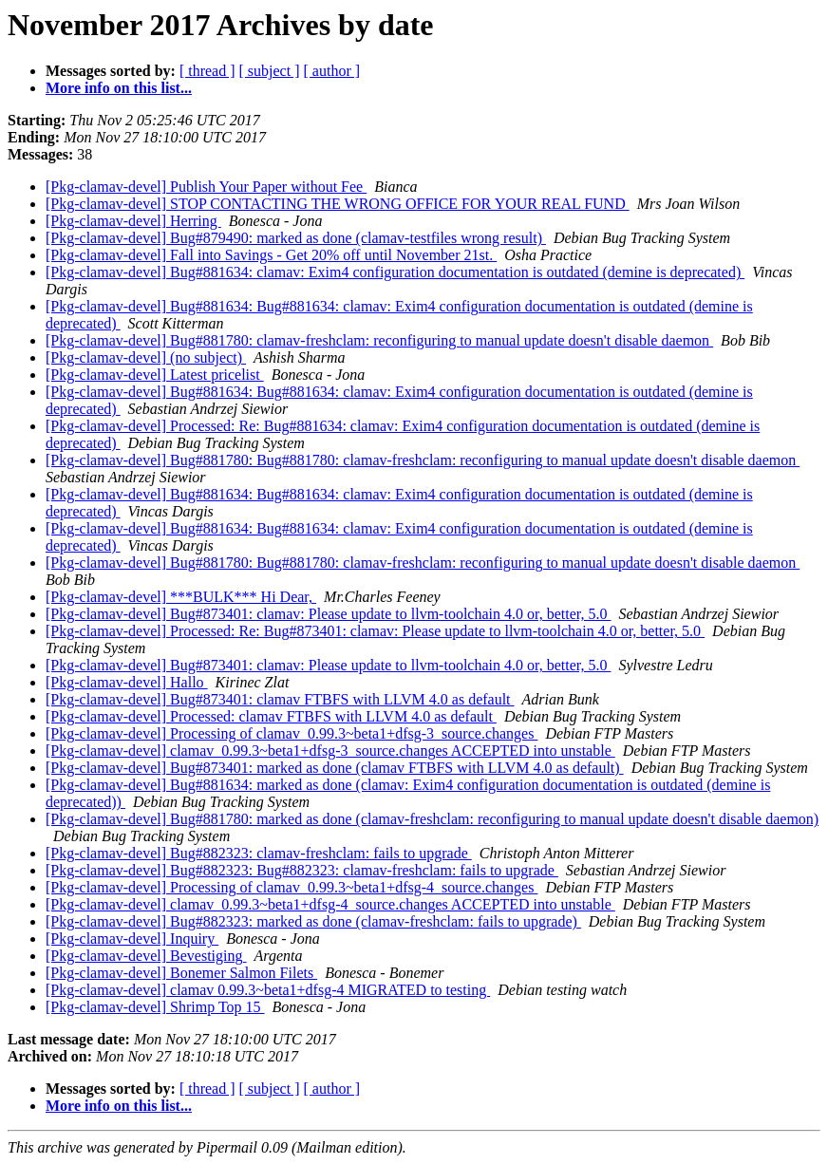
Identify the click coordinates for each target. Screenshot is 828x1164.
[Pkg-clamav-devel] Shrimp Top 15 (155, 1007)
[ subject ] (269, 71)
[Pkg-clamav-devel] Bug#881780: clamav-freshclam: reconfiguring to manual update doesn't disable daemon (379, 340)
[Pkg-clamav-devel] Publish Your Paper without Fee (206, 186)
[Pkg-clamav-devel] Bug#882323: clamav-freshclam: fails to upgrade (259, 853)
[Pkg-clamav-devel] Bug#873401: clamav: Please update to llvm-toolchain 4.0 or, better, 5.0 (328, 614)
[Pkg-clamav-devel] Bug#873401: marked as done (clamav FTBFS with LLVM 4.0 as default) (335, 768)
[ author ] (332, 71)
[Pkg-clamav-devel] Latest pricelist (155, 374)
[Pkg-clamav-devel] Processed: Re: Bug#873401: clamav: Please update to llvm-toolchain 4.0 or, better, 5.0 (375, 631)
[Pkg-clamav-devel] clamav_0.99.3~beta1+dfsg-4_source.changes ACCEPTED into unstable (330, 904)
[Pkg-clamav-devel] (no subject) (146, 357)
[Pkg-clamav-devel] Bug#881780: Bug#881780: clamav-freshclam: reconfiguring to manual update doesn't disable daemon (423, 460)
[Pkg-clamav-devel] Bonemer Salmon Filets (181, 973)
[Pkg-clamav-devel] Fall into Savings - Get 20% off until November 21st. (271, 255)
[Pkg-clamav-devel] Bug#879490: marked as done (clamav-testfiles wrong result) (296, 238)
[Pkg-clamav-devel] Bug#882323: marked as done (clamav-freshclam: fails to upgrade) (313, 921)
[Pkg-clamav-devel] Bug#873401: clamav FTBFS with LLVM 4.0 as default (280, 699)
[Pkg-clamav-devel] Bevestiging (146, 956)
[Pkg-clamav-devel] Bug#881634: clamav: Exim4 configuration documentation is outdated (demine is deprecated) (395, 272)
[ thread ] (207, 71)
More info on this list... (119, 88)
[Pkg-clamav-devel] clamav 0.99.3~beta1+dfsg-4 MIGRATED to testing (268, 990)
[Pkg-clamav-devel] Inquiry (132, 938)
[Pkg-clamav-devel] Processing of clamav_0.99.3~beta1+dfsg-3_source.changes (291, 733)
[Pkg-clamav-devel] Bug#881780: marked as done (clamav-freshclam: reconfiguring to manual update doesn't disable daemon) (432, 819)
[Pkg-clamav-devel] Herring (133, 221)
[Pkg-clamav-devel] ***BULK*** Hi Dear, (181, 597)
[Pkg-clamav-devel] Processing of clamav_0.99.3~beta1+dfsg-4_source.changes (291, 887)
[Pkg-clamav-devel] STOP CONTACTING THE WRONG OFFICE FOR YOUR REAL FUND (338, 204)
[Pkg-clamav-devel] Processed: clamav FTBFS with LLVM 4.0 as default (271, 716)
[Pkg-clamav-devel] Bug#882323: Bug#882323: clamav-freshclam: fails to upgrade (302, 870)
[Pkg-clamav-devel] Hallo (127, 682)
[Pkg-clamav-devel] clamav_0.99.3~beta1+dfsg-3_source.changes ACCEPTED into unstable (330, 750)
